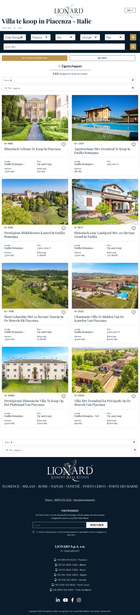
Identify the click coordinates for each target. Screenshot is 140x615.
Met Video (102, 57)
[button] (64, 144)
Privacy (49, 500)
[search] (133, 37)
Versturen (96, 525)
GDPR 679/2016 (63, 500)
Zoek (19, 27)
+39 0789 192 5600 (64, 585)
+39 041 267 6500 (67, 580)
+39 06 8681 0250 (68, 570)
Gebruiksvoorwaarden (84, 500)
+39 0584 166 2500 (63, 590)
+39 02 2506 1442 (67, 565)
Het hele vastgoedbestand (34, 57)
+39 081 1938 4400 (67, 575)
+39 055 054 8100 (66, 560)
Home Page (7, 27)
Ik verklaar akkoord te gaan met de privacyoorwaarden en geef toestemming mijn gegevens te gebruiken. (71, 533)
